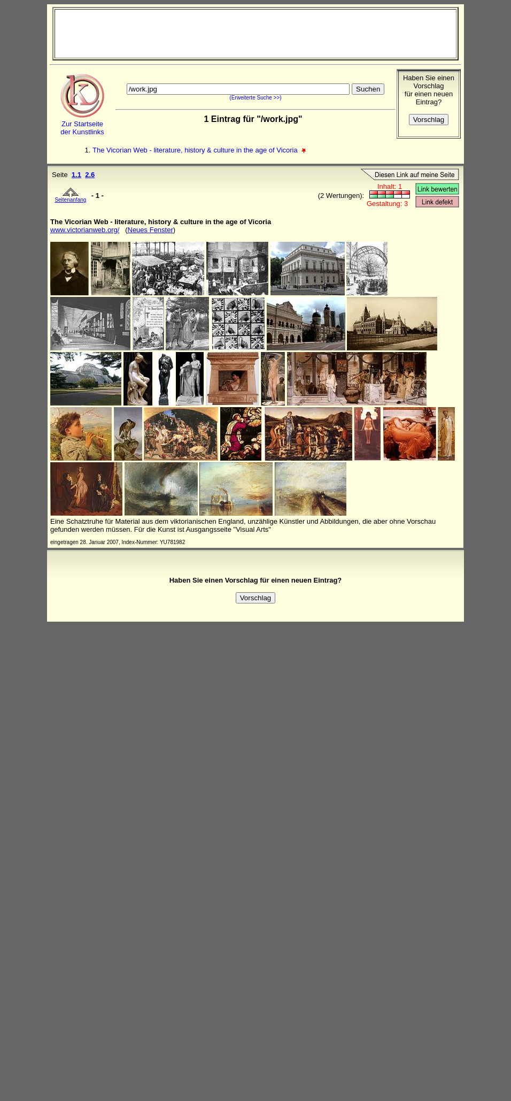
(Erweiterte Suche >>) (255, 98)
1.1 (76, 175)
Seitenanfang (70, 197)
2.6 (90, 175)
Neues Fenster (150, 230)
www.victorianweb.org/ (84, 230)
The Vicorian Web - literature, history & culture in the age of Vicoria (195, 150)
